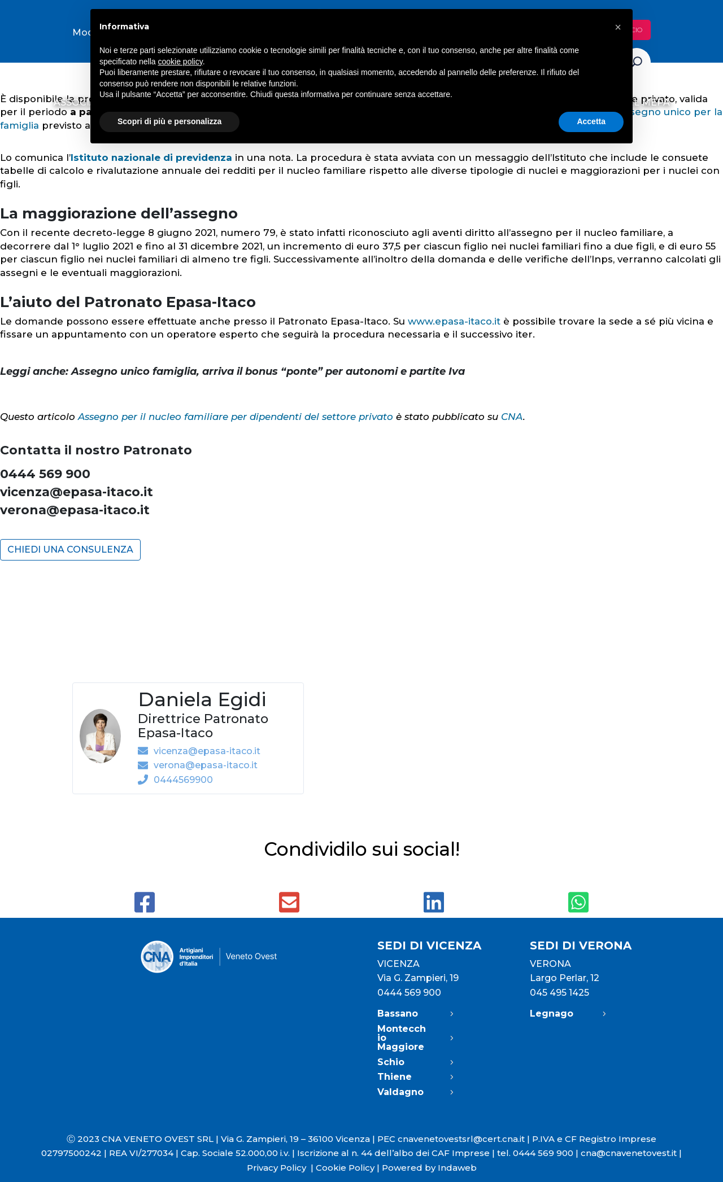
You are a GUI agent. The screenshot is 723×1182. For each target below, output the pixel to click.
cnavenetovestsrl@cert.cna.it (461, 1138)
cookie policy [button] (180, 61)
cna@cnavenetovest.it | (631, 1153)
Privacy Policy (281, 1167)
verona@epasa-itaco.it (75, 510)
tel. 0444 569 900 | (539, 1153)
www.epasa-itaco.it (454, 321)
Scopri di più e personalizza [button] (169, 121)
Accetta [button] (591, 121)
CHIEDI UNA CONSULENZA (70, 549)
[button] (618, 27)
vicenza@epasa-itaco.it (76, 492)
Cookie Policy (345, 1167)
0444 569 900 (409, 992)
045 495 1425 (559, 992)
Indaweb (457, 1167)
